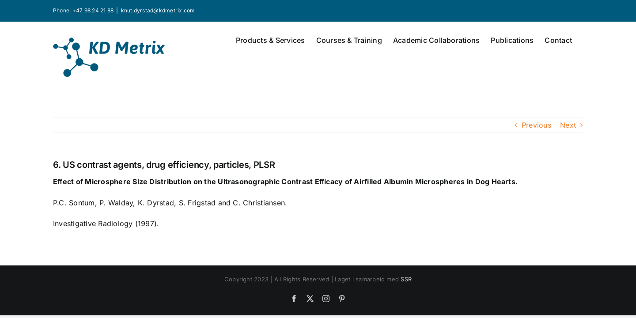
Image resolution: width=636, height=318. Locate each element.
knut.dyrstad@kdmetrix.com (158, 10)
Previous (536, 125)
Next (568, 125)
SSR (406, 279)
